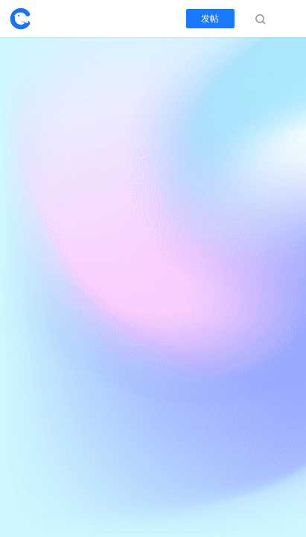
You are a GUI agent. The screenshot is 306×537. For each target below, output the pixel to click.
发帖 (210, 18)
